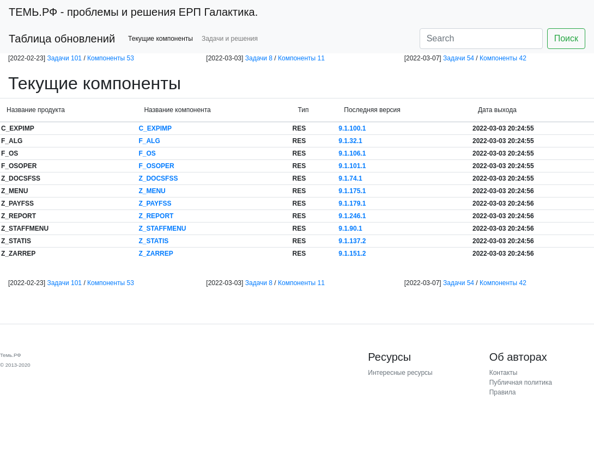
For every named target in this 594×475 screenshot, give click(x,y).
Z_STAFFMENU (162, 228)
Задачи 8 (258, 58)
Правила (502, 392)
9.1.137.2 (352, 241)
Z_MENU (151, 191)
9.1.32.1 (350, 141)
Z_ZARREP (155, 253)
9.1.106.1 (352, 153)
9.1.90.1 (350, 228)
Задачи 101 (64, 58)
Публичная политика (520, 382)
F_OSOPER (156, 166)
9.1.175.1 (352, 191)
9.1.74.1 (350, 178)
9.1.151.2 (352, 253)
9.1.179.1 (352, 203)
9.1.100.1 (352, 128)
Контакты (503, 373)
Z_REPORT (155, 216)
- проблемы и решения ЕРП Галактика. (133, 12)
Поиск (566, 38)
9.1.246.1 (352, 216)
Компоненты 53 (110, 58)
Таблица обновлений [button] (62, 39)
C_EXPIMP (155, 128)
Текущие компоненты (160, 38)
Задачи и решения (230, 38)
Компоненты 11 (301, 58)
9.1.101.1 (352, 166)
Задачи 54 (458, 58)
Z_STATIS (153, 241)
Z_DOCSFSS (158, 178)
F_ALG (149, 141)
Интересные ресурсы (400, 373)
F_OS (146, 153)
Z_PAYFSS (154, 203)
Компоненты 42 (503, 58)
